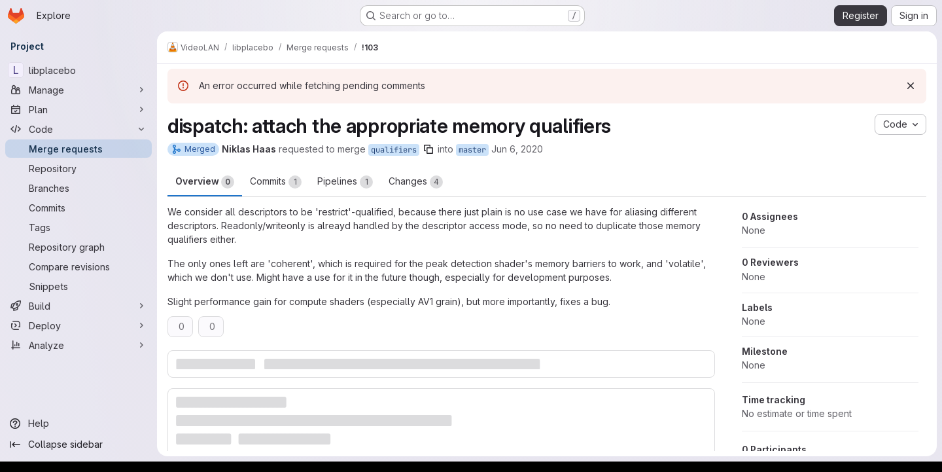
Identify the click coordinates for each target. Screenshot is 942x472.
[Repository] (78, 168)
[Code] (78, 129)
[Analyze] (78, 345)
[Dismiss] (910, 86)
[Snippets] (78, 286)
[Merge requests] (78, 148)
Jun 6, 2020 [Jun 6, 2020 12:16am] (517, 148)
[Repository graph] (78, 247)
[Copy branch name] (428, 149)
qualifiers (394, 150)
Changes (416, 182)
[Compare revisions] (78, 266)
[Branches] (78, 188)
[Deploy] (78, 325)
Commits (276, 182)
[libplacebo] (78, 70)
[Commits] (78, 207)
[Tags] (78, 227)
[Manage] (78, 90)
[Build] (78, 306)
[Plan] (78, 109)
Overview (204, 182)
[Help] (78, 423)
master (472, 150)
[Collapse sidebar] (78, 444)
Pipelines (345, 182)
